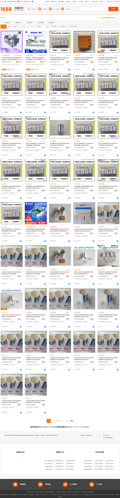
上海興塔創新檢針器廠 (71, 469)
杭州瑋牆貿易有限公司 (79, 319)
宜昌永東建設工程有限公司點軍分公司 (94, 466)
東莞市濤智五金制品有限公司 (103, 105)
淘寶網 (37, 494)
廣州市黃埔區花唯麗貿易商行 (103, 62)
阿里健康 (111, 494)
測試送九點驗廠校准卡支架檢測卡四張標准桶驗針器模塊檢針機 (59, 58)
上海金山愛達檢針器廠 (71, 466)
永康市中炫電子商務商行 (31, 276)
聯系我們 (84, 492)
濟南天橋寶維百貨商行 (31, 190)
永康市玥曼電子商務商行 (79, 147)
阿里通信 (86, 494)
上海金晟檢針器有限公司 (50, 463)
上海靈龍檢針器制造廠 (50, 466)
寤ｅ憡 (20, 59)
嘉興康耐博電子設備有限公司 (31, 233)
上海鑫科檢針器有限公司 (61, 463)
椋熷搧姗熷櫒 (39, 64)
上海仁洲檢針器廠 (49, 460)
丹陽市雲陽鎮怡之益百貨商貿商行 (79, 233)
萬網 (91, 494)
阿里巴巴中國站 (22, 494)
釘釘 (106, 494)
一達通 (117, 494)
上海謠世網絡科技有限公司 (103, 276)
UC (95, 494)
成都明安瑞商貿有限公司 (90, 460)
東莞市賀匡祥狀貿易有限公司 (55, 233)
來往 (103, 494)
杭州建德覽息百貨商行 (103, 233)
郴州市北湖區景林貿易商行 (7, 405)
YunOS (81, 494)
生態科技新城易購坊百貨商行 (79, 276)
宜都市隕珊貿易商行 (55, 105)
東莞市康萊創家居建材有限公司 (55, 319)
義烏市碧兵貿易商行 (7, 147)
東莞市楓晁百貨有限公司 (55, 147)
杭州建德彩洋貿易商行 (55, 190)
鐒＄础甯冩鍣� (6, 64)
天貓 (41, 494)
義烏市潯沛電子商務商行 (31, 147)
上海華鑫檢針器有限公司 (61, 460)
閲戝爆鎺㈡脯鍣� (30, 64)
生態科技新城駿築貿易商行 (31, 405)
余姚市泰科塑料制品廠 (100, 466)
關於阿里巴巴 (77, 492)
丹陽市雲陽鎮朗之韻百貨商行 (7, 190)
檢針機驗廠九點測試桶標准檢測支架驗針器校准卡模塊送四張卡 (108, 58)
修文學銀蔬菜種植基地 (100, 469)
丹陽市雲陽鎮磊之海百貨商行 (7, 276)
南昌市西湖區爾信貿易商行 (79, 62)
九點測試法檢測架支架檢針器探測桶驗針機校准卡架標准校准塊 (108, 230)
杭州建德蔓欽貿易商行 (103, 147)
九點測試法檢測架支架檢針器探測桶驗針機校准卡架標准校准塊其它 (83, 230)
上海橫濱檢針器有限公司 (61, 466)
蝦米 (69, 494)
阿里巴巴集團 (4, 494)
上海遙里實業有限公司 (103, 319)
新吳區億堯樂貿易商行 (7, 105)
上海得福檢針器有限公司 (61, 469)
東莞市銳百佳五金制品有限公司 (55, 62)
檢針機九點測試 (89, 435)
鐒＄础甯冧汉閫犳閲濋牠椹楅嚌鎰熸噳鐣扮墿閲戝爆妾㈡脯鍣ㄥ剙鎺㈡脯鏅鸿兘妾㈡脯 (11, 58)
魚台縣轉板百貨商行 (79, 190)
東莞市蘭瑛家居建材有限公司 (31, 105)
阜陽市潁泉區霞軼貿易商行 (31, 362)
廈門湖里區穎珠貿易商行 (103, 362)
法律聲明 (58, 492)
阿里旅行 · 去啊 (56, 494)
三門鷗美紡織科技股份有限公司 (102, 460)
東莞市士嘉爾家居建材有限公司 (31, 319)
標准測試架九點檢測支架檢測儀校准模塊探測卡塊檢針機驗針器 (108, 273)
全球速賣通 (31, 494)
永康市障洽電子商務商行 (79, 105)
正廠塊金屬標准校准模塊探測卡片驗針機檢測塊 (83, 58)
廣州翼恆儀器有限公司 (111, 466)
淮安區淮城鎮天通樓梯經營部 (92, 463)
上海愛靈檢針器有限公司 (50, 469)
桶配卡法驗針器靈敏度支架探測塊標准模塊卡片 (83, 273)
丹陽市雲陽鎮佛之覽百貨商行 (55, 362)
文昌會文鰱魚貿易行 (99, 463)
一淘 (50, 494)
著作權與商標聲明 (49, 492)
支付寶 (98, 494)
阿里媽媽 (64, 494)
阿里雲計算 (75, 494)
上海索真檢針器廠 (70, 460)
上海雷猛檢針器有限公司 (71, 463)
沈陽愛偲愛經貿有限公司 (90, 469)
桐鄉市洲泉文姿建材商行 (55, 276)
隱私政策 (70, 492)
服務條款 (64, 492)
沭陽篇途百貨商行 (6, 233)
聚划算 (46, 494)
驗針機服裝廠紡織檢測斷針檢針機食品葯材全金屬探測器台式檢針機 (35, 230)
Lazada (60, 496)
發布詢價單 (106, 435)
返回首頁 (76, 427)
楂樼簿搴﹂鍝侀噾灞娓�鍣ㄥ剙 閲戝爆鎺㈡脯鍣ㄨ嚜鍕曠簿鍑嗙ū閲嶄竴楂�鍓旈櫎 (35, 58)
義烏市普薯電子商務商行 (79, 362)
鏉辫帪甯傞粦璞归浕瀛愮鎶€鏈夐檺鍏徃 (7, 62)
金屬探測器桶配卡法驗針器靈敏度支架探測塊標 (59, 273)
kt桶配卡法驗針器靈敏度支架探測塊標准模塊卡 (11, 315)
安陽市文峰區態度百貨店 (103, 190)
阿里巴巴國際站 (13, 494)
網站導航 (90, 492)
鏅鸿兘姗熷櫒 (14, 64)
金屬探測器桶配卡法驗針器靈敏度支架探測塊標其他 (59, 230)
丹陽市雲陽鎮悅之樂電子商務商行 (7, 319)
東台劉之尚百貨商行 (7, 362)
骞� (20, 62)
